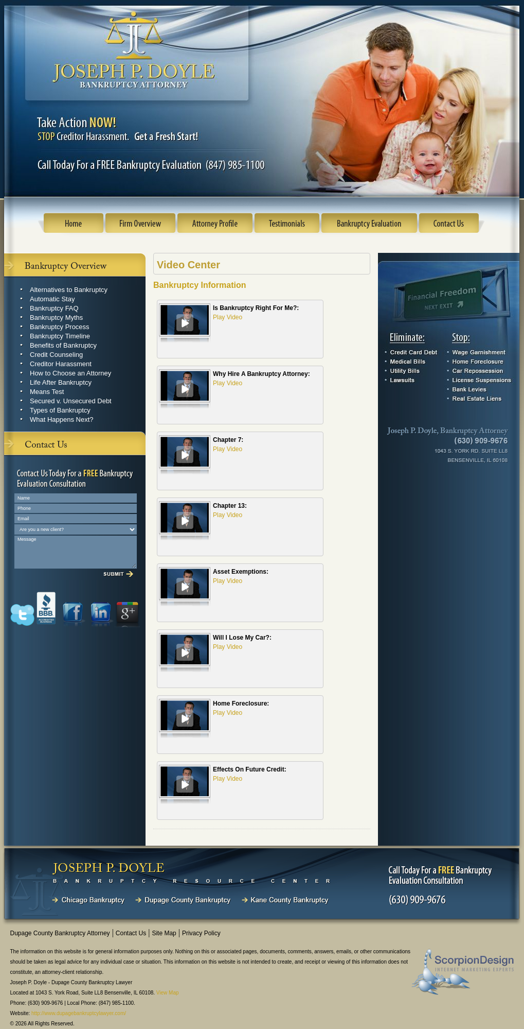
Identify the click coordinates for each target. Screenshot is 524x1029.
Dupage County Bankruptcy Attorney (60, 933)
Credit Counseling (56, 354)
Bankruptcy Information (199, 285)
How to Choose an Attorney (70, 373)
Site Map (164, 933)
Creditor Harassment (61, 364)
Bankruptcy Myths (56, 317)
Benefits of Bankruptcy (63, 345)
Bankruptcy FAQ (54, 308)
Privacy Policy (201, 933)
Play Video (227, 317)
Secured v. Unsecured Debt (71, 401)
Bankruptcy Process (59, 327)
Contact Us (131, 933)
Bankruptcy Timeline (60, 336)
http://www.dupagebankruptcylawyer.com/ (78, 1013)
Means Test (47, 392)
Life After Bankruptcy (61, 382)
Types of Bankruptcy (60, 410)
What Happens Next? (62, 419)
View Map (167, 993)
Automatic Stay (52, 299)
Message (75, 552)
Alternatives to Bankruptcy (68, 290)
